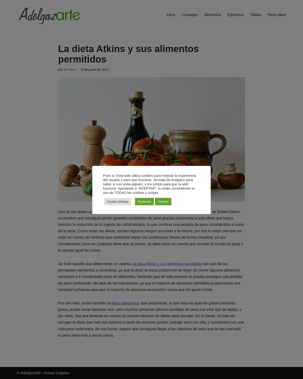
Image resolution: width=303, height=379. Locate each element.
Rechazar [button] (144, 201)
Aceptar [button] (163, 201)
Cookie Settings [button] (118, 201)
